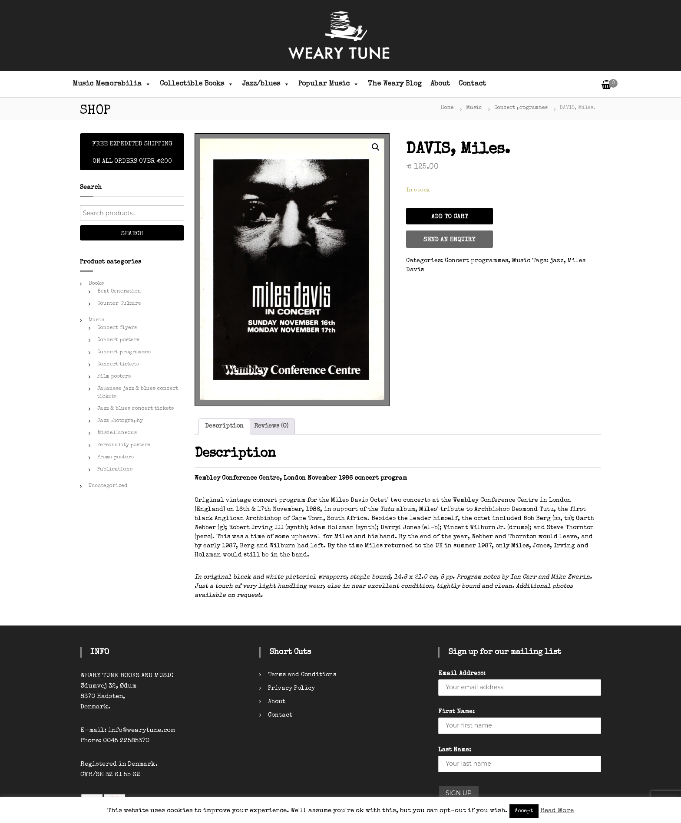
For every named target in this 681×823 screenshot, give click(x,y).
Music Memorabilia (112, 84)
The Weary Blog (395, 84)
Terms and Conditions (302, 675)
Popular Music (328, 84)
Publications (114, 469)
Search (132, 234)
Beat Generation (119, 291)
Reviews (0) (271, 426)
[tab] (224, 426)
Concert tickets (118, 364)
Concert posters (118, 340)
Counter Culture (119, 303)
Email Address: (462, 674)
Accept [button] (524, 811)
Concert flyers (117, 328)
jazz (557, 261)
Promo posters (115, 457)
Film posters (114, 376)
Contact (472, 84)
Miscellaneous (117, 433)
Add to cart (449, 217)
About (440, 84)
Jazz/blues (266, 84)
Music (474, 108)
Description (224, 426)
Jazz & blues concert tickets (135, 409)
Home (447, 108)
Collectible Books (197, 84)
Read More (557, 810)
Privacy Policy (291, 688)
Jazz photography (120, 421)
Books (96, 283)
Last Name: (454, 750)
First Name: (456, 712)
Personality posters (123, 445)
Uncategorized (108, 486)
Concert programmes (521, 108)
